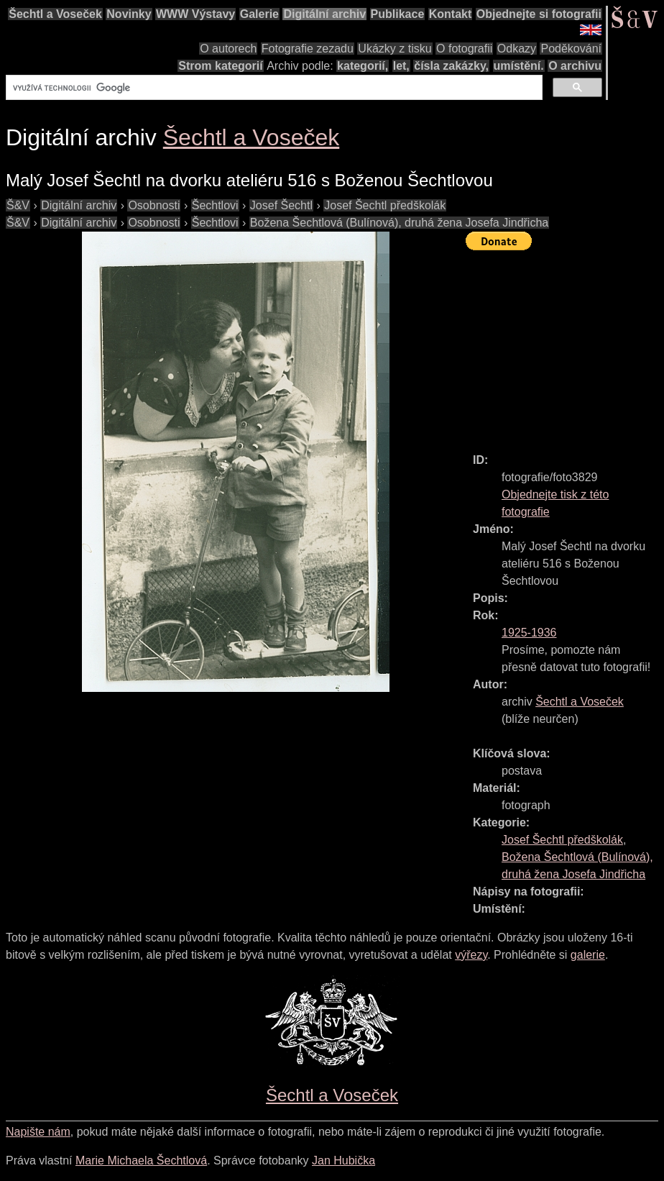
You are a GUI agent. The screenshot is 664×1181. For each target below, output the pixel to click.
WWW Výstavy (195, 14)
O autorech (228, 48)
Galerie (259, 14)
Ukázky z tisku (394, 48)
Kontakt (450, 14)
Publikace (398, 14)
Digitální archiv (324, 14)
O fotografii (464, 48)
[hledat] (272, 87)
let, (401, 66)
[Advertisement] (565, 345)
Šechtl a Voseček (55, 14)
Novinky (128, 14)
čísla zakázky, (451, 66)
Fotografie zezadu (308, 48)
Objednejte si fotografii (538, 14)
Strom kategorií (220, 66)
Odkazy (516, 48)
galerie (588, 955)
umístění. (519, 66)
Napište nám (38, 1132)
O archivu (574, 66)
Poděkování (570, 48)
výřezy (471, 955)
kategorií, (362, 66)
